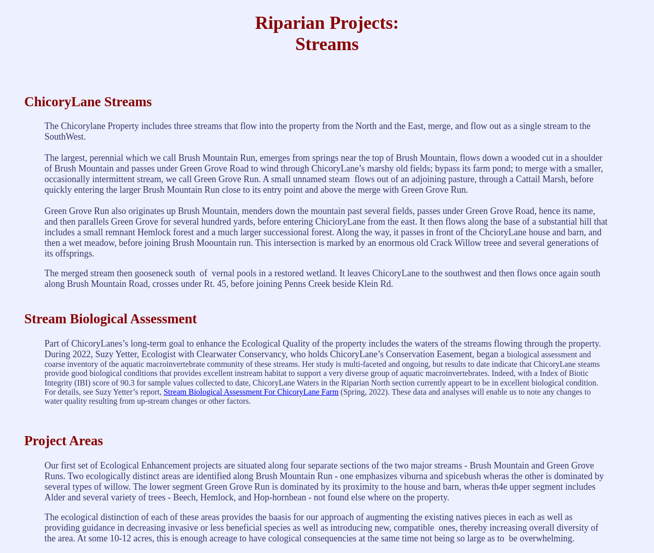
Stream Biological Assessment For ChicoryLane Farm (251, 392)
